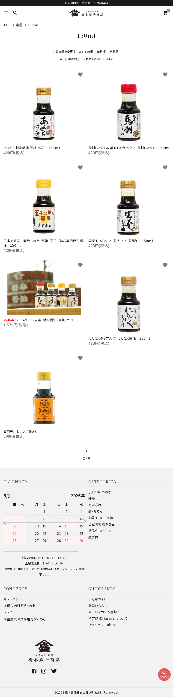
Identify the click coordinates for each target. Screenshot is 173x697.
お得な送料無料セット (19, 605)
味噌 (91, 498)
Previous (6, 522)
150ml (33, 25)
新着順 (114, 51)
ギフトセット (12, 599)
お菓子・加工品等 (101, 517)
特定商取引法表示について (108, 618)
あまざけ (94, 505)
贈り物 (93, 537)
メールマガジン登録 (102, 612)
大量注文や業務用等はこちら (24, 619)
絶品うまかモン (99, 530)
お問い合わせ (98, 605)
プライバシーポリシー (103, 624)
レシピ (8, 612)
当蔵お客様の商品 (101, 524)
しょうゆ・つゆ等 (99, 492)
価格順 (101, 51)
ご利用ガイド (97, 599)
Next (82, 522)
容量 (19, 25)
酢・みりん (95, 511)
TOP (7, 25)
